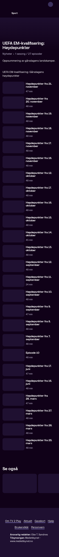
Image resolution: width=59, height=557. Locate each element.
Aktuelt (28, 521)
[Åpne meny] (54, 4)
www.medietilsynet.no (21, 541)
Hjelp (51, 521)
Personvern (38, 527)
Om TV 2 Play (13, 521)
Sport (14, 13)
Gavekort (40, 521)
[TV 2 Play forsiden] (26, 4)
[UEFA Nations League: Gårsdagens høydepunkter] (20, 483)
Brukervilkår (22, 527)
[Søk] (6, 13)
